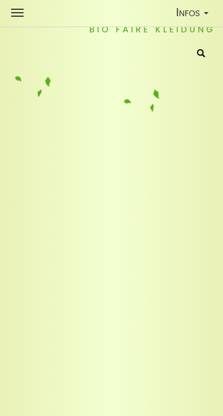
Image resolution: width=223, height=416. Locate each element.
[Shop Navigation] (17, 12)
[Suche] (201, 54)
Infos (195, 15)
